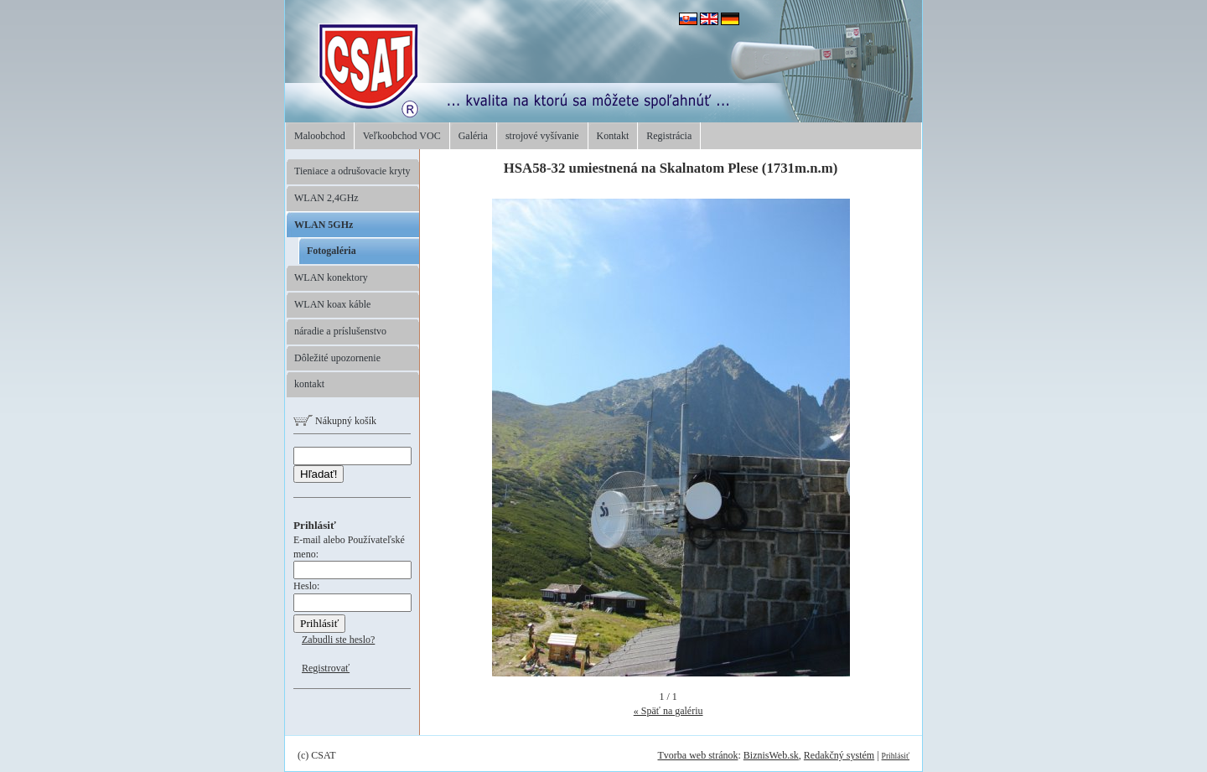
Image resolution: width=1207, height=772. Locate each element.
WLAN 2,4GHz (326, 198)
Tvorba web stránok (697, 755)
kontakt (309, 384)
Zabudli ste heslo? (338, 639)
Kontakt (613, 136)
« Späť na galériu (668, 711)
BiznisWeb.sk (771, 755)
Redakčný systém (839, 755)
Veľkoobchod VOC (402, 136)
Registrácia (669, 136)
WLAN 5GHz (323, 225)
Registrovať (326, 668)
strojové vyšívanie (542, 136)
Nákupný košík (334, 421)
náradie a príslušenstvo (340, 331)
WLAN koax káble (332, 304)
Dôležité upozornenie (337, 358)
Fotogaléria (331, 250)
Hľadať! (318, 474)
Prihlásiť (895, 755)
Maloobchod (319, 136)
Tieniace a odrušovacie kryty (352, 171)
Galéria (473, 136)
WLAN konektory (331, 277)
